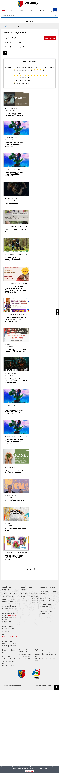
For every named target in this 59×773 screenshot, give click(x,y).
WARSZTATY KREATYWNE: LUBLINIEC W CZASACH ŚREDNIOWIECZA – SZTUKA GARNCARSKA (15, 208)
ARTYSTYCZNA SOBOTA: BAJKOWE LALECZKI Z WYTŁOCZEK (41, 331)
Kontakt (22, 10)
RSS (12, 10)
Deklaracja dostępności (9, 417)
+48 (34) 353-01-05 (11, 395)
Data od (6, 42)
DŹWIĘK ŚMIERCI (38, 144)
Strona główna (5, 26)
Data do (6, 47)
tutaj (53, 767)
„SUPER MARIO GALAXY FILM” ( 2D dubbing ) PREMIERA (41, 114)
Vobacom (49, 458)
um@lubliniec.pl (12, 388)
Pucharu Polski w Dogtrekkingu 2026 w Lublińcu (40, 176)
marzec (8, 67)
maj (52, 67)
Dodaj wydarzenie (49, 38)
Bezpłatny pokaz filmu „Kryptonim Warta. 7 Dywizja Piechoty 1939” (43, 240)
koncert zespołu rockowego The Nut (15, 330)
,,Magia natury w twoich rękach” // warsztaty (14, 301)
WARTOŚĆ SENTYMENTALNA (39, 301)
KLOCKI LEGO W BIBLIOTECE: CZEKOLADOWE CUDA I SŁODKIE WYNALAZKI (43, 207)
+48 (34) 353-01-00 (11, 390)
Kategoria (6, 38)
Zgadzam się (29, 771)
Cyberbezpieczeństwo (9, 419)
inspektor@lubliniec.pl (9, 410)
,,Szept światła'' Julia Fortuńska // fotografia (14, 114)
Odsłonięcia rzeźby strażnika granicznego (13, 175)
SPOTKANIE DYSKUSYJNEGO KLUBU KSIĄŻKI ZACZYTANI (15, 239)
